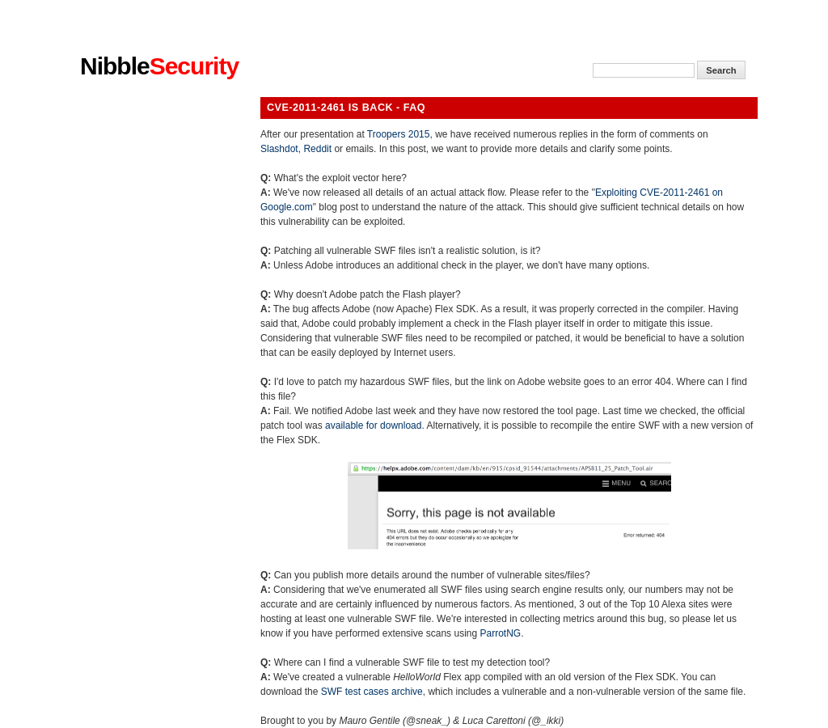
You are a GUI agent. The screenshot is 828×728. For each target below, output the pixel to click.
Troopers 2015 (398, 134)
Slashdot (279, 148)
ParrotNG (500, 633)
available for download (373, 425)
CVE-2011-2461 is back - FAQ (346, 107)
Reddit (317, 148)
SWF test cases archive (372, 691)
